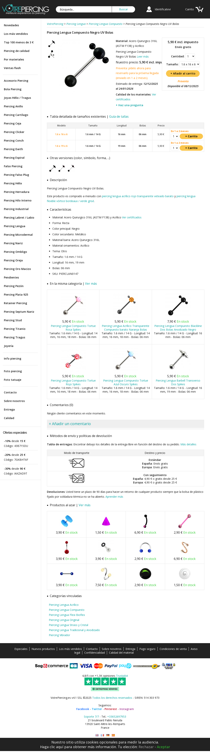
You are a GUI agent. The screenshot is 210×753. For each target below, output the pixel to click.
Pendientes (11, 277)
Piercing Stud (13, 320)
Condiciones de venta (173, 649)
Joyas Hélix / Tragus (17, 98)
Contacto (10, 392)
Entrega (9, 409)
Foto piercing (13, 371)
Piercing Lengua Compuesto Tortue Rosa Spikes (73, 327)
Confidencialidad (94, 652)
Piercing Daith (13, 149)
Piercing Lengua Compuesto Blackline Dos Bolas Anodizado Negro (178, 327)
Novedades (11, 25)
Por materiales (14, 59)
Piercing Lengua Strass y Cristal (68, 625)
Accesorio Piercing (16, 80)
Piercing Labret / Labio (19, 217)
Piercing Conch (14, 140)
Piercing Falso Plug (16, 175)
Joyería (8, 346)
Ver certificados (131, 217)
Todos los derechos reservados (112, 698)
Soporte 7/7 (91, 716)
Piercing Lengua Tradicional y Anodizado (74, 630)
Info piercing (12, 358)
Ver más (91, 283)
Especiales (20, 649)
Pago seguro (147, 649)
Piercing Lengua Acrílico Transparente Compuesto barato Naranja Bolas (125, 327)
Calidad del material (121, 652)
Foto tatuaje (12, 380)
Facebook (82, 709)
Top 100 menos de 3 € (19, 42)
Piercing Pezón (14, 286)
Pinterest (111, 709)
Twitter (97, 709)
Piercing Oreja (13, 260)
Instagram (126, 709)
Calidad (9, 418)
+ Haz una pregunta (129, 105)
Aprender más (114, 496)
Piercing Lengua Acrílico (64, 605)
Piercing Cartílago (16, 115)
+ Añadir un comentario (70, 423)
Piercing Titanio (14, 329)
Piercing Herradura (16, 192)
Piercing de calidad (16, 51)
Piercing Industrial (16, 209)
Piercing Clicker (14, 132)
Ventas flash (12, 68)
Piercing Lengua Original (64, 620)
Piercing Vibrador (59, 635)
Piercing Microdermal (18, 234)
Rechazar (146, 746)
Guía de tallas (119, 116)
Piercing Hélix (13, 183)
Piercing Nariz (13, 243)
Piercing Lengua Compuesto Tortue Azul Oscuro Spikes (125, 382)
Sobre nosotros (14, 401)
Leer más (143, 56)
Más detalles (188, 444)
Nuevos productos (43, 649)
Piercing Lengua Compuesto (66, 610)
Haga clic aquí (51, 746)
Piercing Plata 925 (16, 294)
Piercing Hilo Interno (18, 200)
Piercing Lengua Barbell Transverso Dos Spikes (178, 382)
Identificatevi (163, 9)
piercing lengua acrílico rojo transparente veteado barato (138, 196)
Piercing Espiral (14, 157)
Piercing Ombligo (15, 252)
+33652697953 (116, 716)
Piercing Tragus (14, 337)
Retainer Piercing (15, 303)
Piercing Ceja (12, 123)
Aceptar (163, 746)
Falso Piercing (13, 166)
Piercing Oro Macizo (17, 269)
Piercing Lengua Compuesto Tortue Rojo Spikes (73, 382)
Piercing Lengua (14, 226)
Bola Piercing (12, 89)
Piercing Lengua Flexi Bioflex (67, 615)
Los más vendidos (16, 34)
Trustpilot (122, 676)
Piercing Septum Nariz (19, 311)
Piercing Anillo (13, 106)
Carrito (189, 9)
